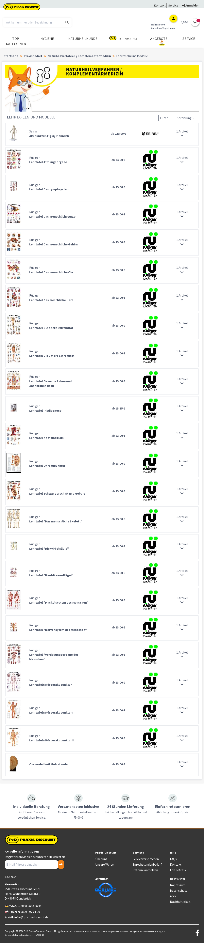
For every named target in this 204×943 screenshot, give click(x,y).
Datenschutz (178, 890)
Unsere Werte (104, 864)
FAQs (173, 859)
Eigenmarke (123, 38)
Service (188, 38)
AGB (173, 896)
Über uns (101, 859)
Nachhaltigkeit (180, 902)
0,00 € (184, 22)
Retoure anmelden (145, 870)
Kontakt (175, 864)
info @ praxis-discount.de (31, 917)
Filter (165, 118)
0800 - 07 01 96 (30, 912)
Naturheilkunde (82, 38)
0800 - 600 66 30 (31, 906)
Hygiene (47, 38)
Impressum (177, 885)
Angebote (158, 40)
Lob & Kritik (178, 870)
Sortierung (186, 118)
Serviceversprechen (146, 859)
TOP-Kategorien (16, 41)
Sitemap (40, 934)
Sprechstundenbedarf (147, 864)
